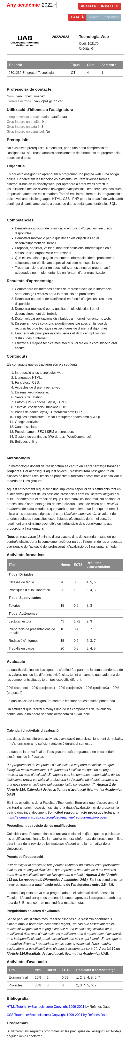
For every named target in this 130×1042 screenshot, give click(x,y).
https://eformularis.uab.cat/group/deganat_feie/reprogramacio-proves (57, 817)
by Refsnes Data (95, 1015)
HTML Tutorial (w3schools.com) (30, 1006)
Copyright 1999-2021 (69, 1006)
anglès (94, 17)
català (77, 17)
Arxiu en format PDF (100, 6)
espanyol (112, 17)
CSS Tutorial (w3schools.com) (29, 1015)
